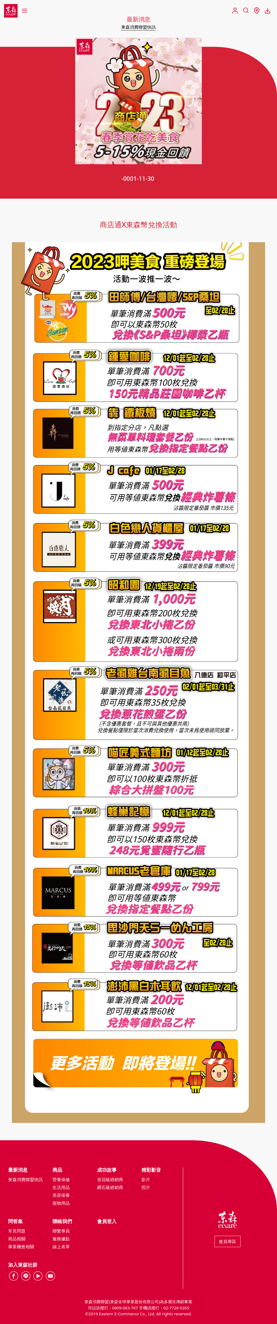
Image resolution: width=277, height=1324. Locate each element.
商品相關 (16, 1239)
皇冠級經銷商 (110, 1179)
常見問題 (16, 1231)
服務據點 (61, 1239)
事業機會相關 (21, 1247)
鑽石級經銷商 (110, 1187)
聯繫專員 (61, 1231)
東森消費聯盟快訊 (138, 27)
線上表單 (61, 1247)
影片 (145, 1179)
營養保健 (61, 1179)
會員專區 (227, 1241)
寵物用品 (61, 1203)
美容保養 (61, 1195)
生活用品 (61, 1187)
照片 (145, 1187)
